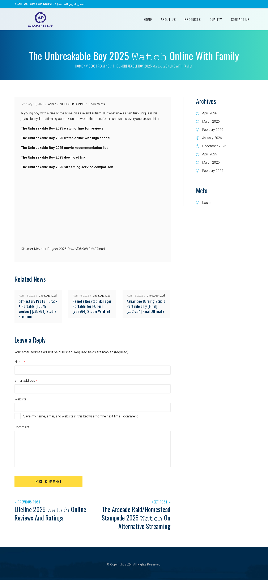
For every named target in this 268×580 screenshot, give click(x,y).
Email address (24, 380)
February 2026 (212, 129)
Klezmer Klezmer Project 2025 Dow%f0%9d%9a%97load (63, 249)
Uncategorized (48, 296)
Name (18, 361)
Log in (206, 202)
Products (192, 19)
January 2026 (212, 137)
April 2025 (209, 154)
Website (20, 399)
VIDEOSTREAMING (97, 66)
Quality (216, 19)
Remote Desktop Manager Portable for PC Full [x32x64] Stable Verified (92, 306)
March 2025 (211, 162)
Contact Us (240, 19)
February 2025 (212, 170)
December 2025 (214, 146)
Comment (21, 427)
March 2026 (211, 121)
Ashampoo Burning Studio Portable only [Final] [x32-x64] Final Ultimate (146, 306)
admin (52, 104)
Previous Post (29, 502)
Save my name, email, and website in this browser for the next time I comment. (80, 416)
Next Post (159, 502)
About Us (168, 19)
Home (148, 19)
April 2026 (209, 113)
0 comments (97, 104)
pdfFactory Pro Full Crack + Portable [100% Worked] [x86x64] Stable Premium (38, 308)
